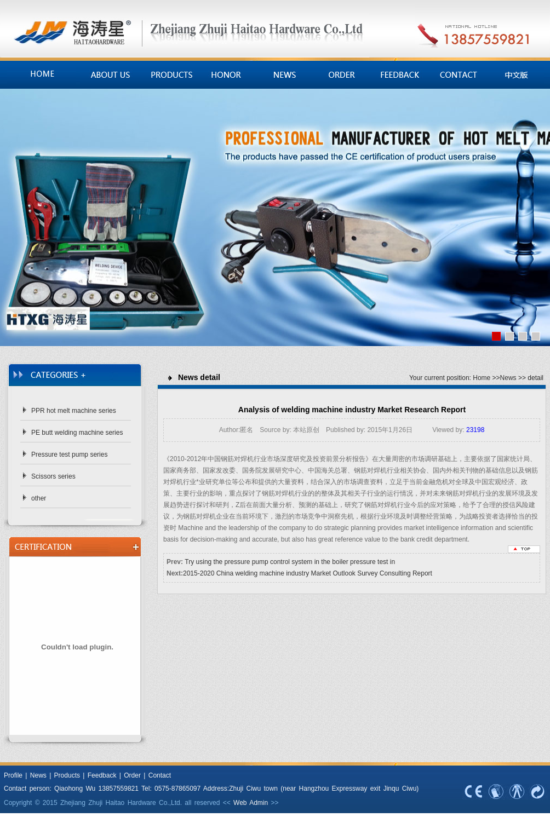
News (508, 378)
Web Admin (250, 803)
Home (481, 378)
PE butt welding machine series (77, 432)
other (38, 498)
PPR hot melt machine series (73, 411)
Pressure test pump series (69, 454)
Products (67, 775)
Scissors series (53, 476)
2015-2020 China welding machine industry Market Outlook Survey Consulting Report (307, 573)
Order (132, 775)
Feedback (102, 775)
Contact (159, 775)
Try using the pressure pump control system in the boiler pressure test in (290, 562)
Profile (13, 775)
